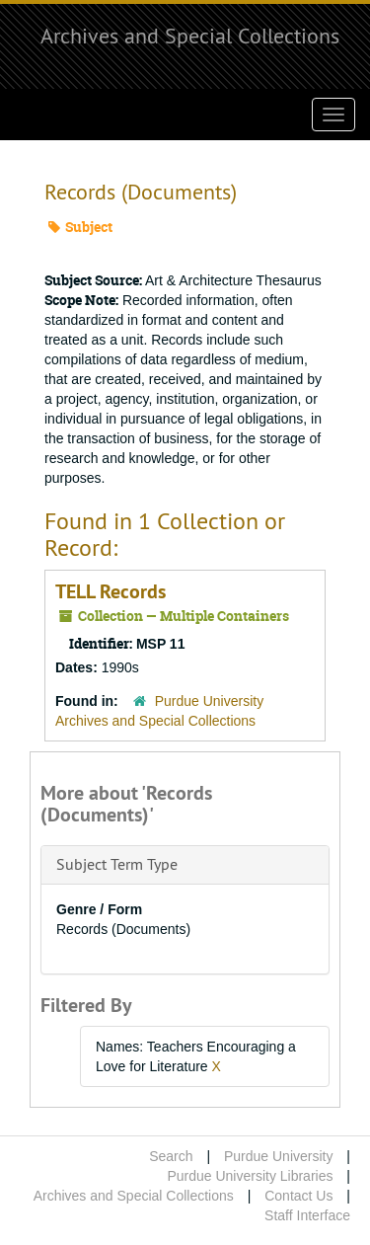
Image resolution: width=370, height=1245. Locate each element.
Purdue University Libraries (250, 1176)
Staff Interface (307, 1215)
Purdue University (278, 1156)
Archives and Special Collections (189, 35)
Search (170, 1156)
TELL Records (110, 591)
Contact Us (298, 1196)
